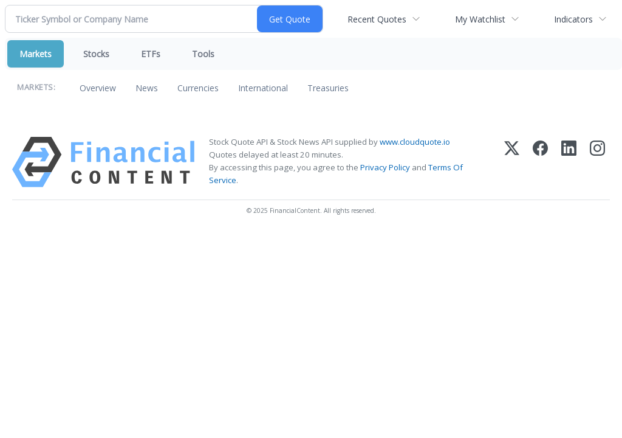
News (146, 88)
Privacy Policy (385, 167)
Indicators (573, 19)
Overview (98, 88)
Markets (35, 54)
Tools (203, 54)
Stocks (96, 54)
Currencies (198, 88)
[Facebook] (540, 162)
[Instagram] (597, 162)
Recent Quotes (376, 19)
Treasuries (328, 88)
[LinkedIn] (568, 162)
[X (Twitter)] (511, 162)
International (263, 88)
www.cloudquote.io (415, 141)
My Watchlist (480, 19)
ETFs (150, 54)
